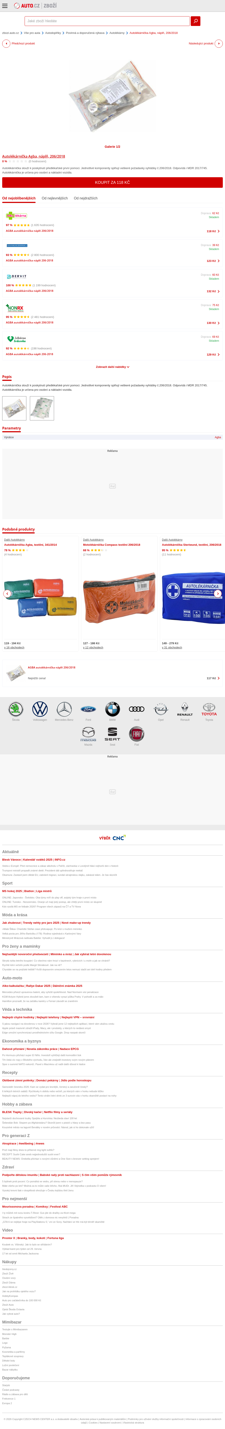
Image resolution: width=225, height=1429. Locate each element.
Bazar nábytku (10, 1369)
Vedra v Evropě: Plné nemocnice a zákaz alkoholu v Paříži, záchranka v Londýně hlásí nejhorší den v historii (60, 866)
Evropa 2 (7, 1403)
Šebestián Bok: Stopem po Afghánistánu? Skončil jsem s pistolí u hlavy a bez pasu (46, 1122)
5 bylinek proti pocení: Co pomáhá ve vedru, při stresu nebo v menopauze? (42, 1181)
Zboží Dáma (8, 1282)
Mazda (88, 736)
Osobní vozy (9, 1278)
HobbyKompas (10, 1296)
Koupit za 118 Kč (112, 182)
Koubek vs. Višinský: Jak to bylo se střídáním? (27, 1244)
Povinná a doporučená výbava (85, 33)
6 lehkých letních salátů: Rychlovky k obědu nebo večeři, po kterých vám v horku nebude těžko (53, 1091)
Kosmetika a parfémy (13, 1352)
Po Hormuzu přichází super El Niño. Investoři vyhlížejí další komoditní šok (41, 1055)
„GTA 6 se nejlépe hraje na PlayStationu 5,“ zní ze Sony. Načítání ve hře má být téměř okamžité (53, 1222)
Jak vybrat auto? (11, 1313)
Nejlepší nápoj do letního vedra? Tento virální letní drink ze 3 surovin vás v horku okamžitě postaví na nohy (59, 1095)
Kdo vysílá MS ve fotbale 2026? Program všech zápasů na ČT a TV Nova (41, 906)
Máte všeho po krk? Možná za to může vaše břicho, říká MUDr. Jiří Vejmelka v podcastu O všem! (54, 1185)
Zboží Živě (7, 1273)
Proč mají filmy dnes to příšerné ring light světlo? (28, 1150)
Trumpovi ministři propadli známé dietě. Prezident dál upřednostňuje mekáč (42, 870)
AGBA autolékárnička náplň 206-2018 (29, 260)
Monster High (9, 1334)
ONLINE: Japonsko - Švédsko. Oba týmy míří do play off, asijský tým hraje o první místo (49, 897)
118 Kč (211, 231)
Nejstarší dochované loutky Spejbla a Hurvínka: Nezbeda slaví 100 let (39, 1118)
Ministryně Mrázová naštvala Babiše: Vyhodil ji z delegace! (33, 938)
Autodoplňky (53, 33)
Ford (88, 711)
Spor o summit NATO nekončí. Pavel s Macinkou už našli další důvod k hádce (43, 1064)
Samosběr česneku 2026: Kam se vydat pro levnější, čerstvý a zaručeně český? (45, 1087)
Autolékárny (117, 33)
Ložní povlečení (10, 1365)
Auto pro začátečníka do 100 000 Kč (21, 1300)
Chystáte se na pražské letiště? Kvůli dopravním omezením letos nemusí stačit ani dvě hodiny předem (57, 969)
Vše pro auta (32, 33)
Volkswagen (40, 711)
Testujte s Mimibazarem (15, 1329)
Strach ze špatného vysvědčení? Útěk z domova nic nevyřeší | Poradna (40, 1217)
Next (217, 594)
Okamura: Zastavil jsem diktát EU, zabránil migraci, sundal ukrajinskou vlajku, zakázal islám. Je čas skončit (59, 875)
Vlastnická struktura (133, 1422)
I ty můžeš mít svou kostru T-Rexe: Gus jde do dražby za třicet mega (39, 1213)
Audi (136, 711)
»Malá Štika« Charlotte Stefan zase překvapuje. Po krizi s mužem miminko (42, 929)
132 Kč (211, 291)
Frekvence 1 (9, 1398)
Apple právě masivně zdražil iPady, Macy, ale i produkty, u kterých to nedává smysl (46, 1028)
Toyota (209, 711)
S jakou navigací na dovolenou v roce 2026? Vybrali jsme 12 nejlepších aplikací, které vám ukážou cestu (58, 1023)
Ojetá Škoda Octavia (13, 1309)
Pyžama (6, 1347)
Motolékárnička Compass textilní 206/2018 (111, 544)
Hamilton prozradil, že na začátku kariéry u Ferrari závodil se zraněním (40, 1001)
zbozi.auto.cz (10, 33)
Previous (7, 593)
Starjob (6, 1385)
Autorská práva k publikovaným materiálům (103, 1419)
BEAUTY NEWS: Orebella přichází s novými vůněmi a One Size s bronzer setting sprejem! (50, 1158)
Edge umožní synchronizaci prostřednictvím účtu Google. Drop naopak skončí (43, 1032)
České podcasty (10, 1390)
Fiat (136, 736)
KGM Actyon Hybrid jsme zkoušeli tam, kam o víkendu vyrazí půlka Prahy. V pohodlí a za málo (52, 996)
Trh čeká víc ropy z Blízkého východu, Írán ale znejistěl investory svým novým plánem (48, 1060)
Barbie (5, 1338)
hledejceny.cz (9, 1269)
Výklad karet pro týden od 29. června (22, 1249)
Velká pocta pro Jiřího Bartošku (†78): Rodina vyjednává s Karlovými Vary (41, 933)
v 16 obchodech (14, 647)
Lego (4, 1342)
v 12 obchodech (93, 647)
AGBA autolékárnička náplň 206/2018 (29, 231)
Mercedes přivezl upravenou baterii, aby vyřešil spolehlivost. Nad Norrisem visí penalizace (50, 992)
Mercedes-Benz (64, 711)
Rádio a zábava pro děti (15, 1394)
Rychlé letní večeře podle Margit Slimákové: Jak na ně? (32, 965)
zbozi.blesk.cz (9, 1287)
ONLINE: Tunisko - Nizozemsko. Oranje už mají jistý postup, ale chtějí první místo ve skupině (52, 902)
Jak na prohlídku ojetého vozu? (19, 1291)
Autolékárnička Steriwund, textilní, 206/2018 (191, 544)
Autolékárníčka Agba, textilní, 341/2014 (30, 544)
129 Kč (211, 354)
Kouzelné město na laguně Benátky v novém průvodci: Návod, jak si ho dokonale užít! (48, 1127)
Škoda (16, 711)
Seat (112, 736)
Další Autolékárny (14, 539)
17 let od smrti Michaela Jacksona (20, 1253)
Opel (161, 711)
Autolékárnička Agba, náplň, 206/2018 (33, 156)
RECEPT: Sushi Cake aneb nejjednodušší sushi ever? (31, 1154)
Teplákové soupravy (13, 1356)
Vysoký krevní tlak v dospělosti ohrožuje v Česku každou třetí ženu (38, 1190)
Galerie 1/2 (112, 146)
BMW (112, 711)
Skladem (214, 217)
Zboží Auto (8, 1304)
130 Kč (211, 323)
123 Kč (211, 261)
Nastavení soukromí (110, 1422)
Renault (185, 711)
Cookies (93, 1422)
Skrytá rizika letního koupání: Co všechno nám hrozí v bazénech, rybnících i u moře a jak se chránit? (56, 960)
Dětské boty (8, 1360)
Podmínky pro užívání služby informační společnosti (155, 1419)
